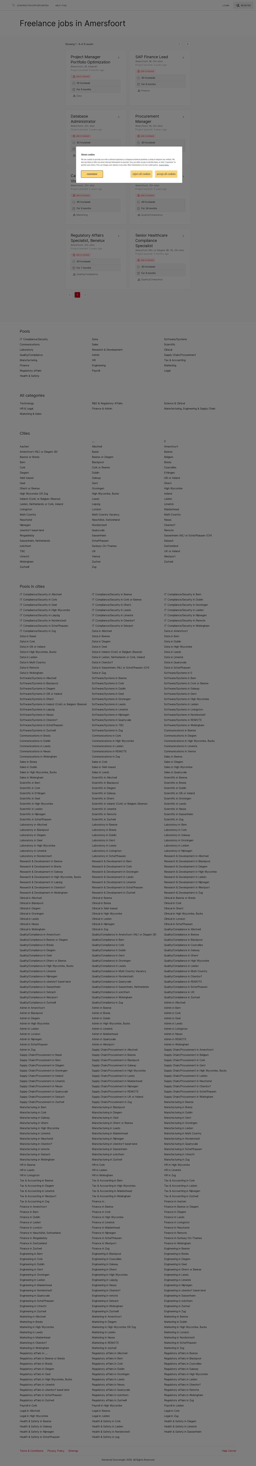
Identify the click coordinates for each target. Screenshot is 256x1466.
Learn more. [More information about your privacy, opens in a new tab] (164, 165)
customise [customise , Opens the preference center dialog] (92, 174)
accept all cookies (166, 174)
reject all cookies (141, 174)
